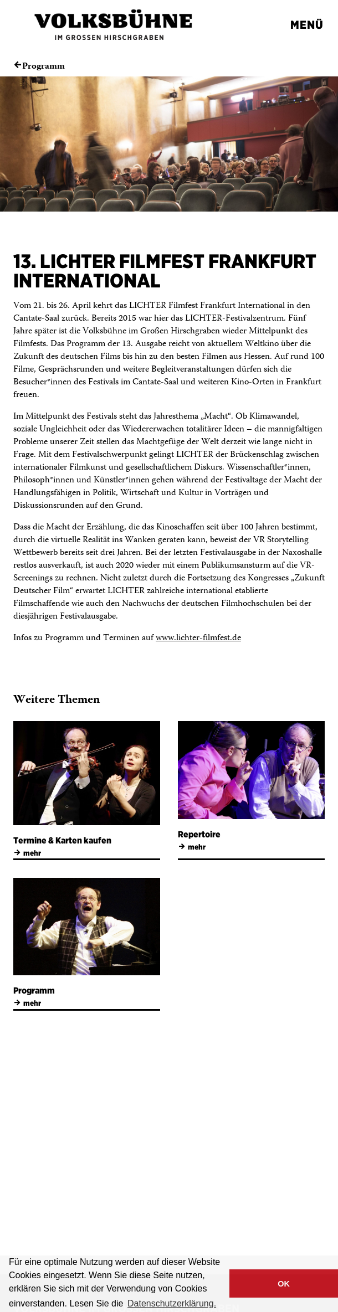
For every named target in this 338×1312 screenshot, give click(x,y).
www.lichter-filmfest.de (198, 638)
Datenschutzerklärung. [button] (171, 1303)
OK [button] (284, 1283)
